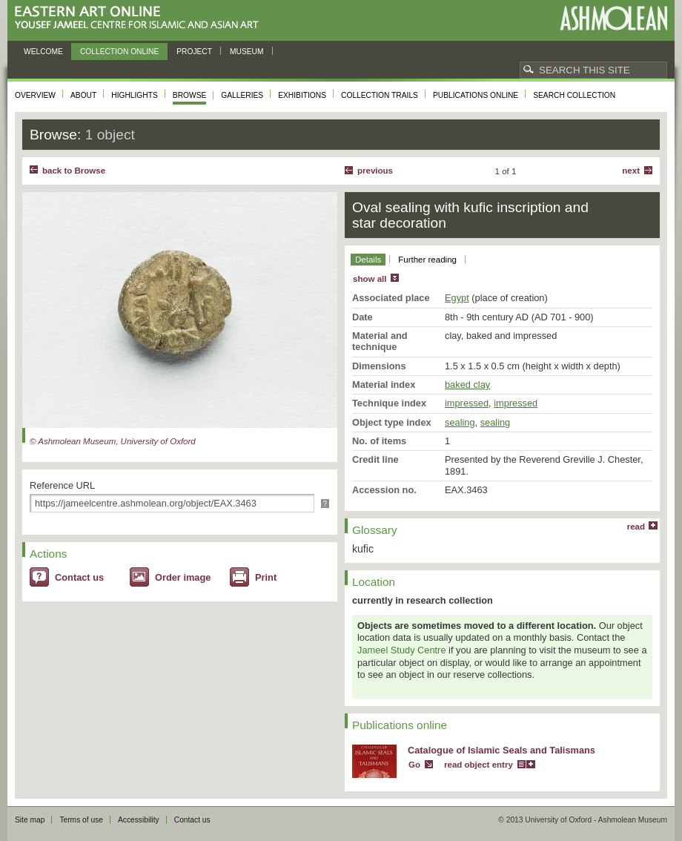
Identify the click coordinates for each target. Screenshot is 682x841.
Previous (375, 170)
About (83, 95)
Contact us (79, 577)
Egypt (457, 297)
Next (631, 170)
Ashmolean (613, 18)
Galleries (242, 95)
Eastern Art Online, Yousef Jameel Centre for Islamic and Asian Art (140, 18)
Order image (183, 577)
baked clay (467, 384)
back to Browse (73, 170)
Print (266, 577)
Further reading (427, 259)
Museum (247, 51)
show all (369, 278)
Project (194, 51)
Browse (190, 95)
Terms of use (81, 820)
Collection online (119, 51)
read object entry (478, 764)
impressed (467, 403)
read (636, 526)
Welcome (43, 51)
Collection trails (379, 95)
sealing (460, 422)
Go (414, 764)
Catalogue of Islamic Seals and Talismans (501, 750)
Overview (35, 95)
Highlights (134, 95)
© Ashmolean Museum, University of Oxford (113, 441)
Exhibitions (302, 95)
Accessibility (138, 820)
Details (368, 259)
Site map (29, 820)
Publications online (475, 95)
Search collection (574, 95)
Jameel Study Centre (401, 650)
